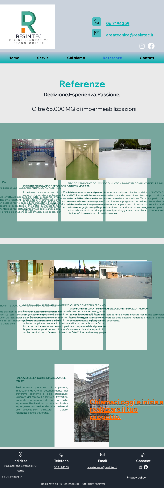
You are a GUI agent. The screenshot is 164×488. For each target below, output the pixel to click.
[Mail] (96, 33)
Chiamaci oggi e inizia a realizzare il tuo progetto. (126, 409)
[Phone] (96, 21)
